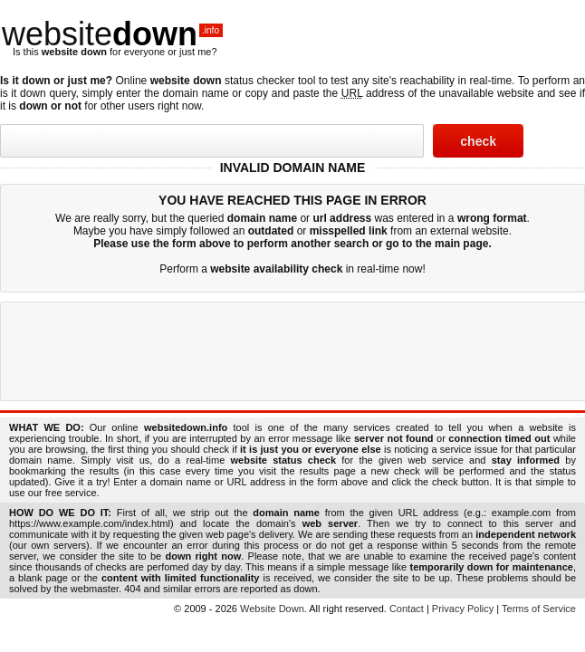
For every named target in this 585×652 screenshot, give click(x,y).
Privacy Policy (463, 608)
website (112, 34)
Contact (406, 608)
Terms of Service (539, 608)
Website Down (272, 608)
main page (461, 243)
